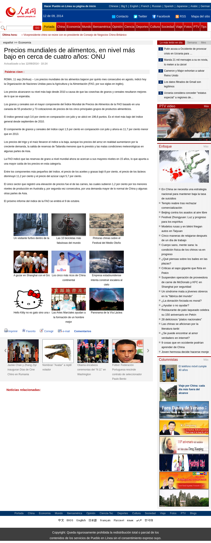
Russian (156, 6)
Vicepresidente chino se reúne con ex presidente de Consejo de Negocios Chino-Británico (75, 34)
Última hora (9, 34)
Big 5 (124, 6)
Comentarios (82, 331)
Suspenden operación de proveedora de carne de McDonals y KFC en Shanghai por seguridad (184, 282)
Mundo (86, 26)
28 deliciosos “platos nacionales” (181, 319)
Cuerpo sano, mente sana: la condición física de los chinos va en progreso (183, 249)
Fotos (188, 26)
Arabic (194, 6)
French (145, 6)
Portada (49, 26)
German (205, 6)
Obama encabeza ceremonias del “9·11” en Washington (91, 370)
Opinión (117, 26)
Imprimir (11, 331)
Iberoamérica (101, 26)
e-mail (64, 331)
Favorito (29, 331)
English (134, 6)
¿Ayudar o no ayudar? (175, 305)
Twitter (140, 16)
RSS (180, 16)
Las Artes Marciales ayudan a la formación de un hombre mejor (68, 317)
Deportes (142, 26)
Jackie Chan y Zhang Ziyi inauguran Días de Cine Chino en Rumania (22, 370)
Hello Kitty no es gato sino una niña (34, 312)
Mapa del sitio (200, 16)
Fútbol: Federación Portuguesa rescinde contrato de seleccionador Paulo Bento (127, 372)
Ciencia (129, 26)
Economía (73, 26)
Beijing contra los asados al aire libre (184, 212)
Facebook (161, 16)
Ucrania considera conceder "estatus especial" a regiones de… (185, 95)
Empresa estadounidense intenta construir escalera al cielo (107, 280)
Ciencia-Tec (106, 513)
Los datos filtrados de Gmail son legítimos (182, 84)
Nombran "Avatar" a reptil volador (56, 367)
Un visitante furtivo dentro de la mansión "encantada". (44, 238)
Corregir (46, 331)
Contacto (120, 16)
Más (206, 106)
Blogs (193, 513)
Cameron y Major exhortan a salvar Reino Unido (184, 73)
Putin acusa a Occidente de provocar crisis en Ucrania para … (185, 51)
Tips (204, 26)
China (61, 26)
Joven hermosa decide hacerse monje (185, 351)
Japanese (182, 6)
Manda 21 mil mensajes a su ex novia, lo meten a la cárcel (186, 62)
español (8, 42)
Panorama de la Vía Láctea (106, 312)
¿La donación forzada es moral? (181, 300)
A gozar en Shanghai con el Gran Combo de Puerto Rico (46, 275)
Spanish (169, 6)
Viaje (179, 26)
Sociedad (167, 26)
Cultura (155, 26)
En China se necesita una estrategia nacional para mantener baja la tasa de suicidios (183, 194)
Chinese (113, 6)
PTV (196, 26)
